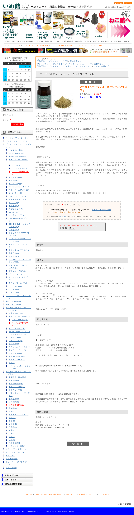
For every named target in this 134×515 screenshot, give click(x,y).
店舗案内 (82, 494)
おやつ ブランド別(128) (16, 449)
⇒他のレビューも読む (101, 210)
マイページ (63, 216)
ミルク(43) (10, 455)
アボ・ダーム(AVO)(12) (19, 190)
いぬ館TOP (29, 494)
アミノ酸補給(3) (16, 383)
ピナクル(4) (14, 256)
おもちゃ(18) (11, 468)
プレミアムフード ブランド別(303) (18, 145)
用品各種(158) (12, 459)
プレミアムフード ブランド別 (50, 64)
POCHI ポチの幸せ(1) (18, 356)
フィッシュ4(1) (15, 353)
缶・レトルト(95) (13, 304)
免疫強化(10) (14, 443)
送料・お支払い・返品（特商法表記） (49, 494)
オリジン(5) (14, 203)
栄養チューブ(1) (16, 390)
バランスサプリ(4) (20, 168)
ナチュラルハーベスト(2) (19, 347)
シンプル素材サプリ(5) (20, 173)
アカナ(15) (13, 180)
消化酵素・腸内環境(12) (19, 377)
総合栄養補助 (76, 61)
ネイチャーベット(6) (18, 350)
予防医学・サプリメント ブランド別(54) (18, 309)
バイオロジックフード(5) (16, 141)
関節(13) (12, 418)
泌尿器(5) (13, 424)
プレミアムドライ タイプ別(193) (18, 297)
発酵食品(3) (14, 380)
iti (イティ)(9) (15, 193)
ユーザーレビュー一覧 (12, 45)
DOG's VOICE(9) (16, 153)
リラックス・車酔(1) (18, 446)
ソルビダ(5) (14, 230)
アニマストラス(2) (17, 328)
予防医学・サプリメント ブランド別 (53, 66)
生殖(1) (12, 421)
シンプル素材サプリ (95, 64)
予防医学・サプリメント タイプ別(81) (18, 373)
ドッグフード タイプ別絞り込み (36, 45)
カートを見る (104, 494)
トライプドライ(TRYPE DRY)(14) (19, 234)
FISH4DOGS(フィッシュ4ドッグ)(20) (20, 261)
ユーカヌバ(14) (15, 286)
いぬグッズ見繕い (57, 45)
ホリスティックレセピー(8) (19, 278)
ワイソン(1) (14, 292)
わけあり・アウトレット (76, 45)
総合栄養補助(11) (16, 405)
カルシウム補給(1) (17, 387)
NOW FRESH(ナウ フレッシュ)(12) (20, 240)
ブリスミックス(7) (17, 274)
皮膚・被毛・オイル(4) (18, 414)
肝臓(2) (12, 437)
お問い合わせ (71, 494)
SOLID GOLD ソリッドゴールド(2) (19, 225)
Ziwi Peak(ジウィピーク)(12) (19, 219)
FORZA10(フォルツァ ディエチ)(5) (19, 266)
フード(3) (16, 165)
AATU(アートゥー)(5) (18, 156)
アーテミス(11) (15, 177)
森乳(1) (12, 363)
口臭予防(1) (14, 402)
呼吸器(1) (13, 427)
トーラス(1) (14, 344)
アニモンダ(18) (15, 183)
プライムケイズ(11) (17, 271)
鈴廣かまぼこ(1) (16, 313)
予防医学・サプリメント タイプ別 (52, 61)
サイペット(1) (15, 337)
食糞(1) (12, 411)
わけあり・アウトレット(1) (17, 138)
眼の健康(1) (14, 399)
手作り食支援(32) (13, 301)
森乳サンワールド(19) (18, 283)
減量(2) (12, 430)
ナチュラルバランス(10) (19, 250)
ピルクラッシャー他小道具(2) (19, 394)
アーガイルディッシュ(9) (19, 316)
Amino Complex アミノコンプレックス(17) (19, 333)
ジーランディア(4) (17, 215)
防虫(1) (12, 433)
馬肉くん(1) (14, 253)
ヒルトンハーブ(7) (17, 359)
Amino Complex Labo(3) (19, 187)
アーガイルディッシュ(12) (18, 161)
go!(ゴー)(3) (14, 212)
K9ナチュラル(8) (16, 209)
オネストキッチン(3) (18, 199)
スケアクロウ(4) (16, 341)
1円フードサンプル (95, 45)
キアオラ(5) (14, 206)
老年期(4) (13, 408)
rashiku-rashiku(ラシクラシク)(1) (20, 367)
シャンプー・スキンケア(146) (16, 463)
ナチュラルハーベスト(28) (18, 245)
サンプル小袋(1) (16, 150)
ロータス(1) (14, 289)
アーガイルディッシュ (74, 64)
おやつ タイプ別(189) (15, 452)
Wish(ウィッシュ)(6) (18, 196)
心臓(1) (12, 440)
